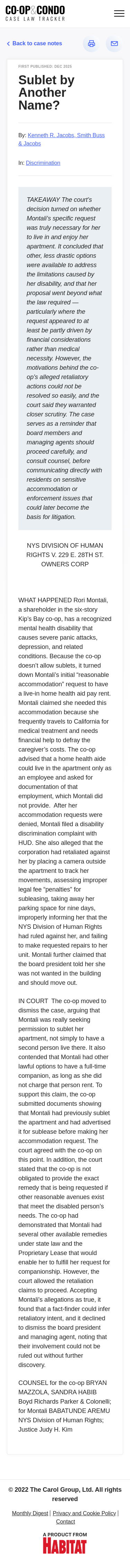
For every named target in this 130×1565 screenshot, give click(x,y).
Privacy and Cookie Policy (84, 1513)
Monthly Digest (30, 1513)
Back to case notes (34, 43)
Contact (65, 1522)
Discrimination (43, 163)
